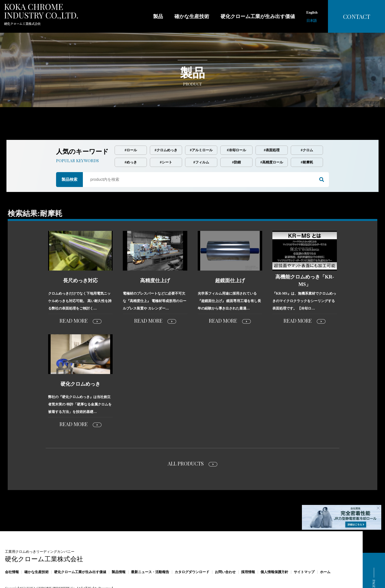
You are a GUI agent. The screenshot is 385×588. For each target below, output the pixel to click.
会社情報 (12, 551)
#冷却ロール (236, 129)
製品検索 (69, 158)
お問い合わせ (225, 551)
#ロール (131, 129)
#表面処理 (272, 129)
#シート (166, 141)
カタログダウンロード (192, 551)
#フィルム (201, 141)
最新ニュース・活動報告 (150, 551)
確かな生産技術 (36, 551)
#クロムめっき (166, 129)
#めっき (131, 141)
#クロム (307, 129)
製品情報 (119, 551)
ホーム (325, 551)
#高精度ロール (271, 141)
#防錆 (236, 141)
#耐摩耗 (307, 141)
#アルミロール (201, 129)
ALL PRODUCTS (186, 442)
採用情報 (248, 551)
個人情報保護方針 (274, 551)
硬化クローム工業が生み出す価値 (80, 551)
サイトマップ (304, 551)
